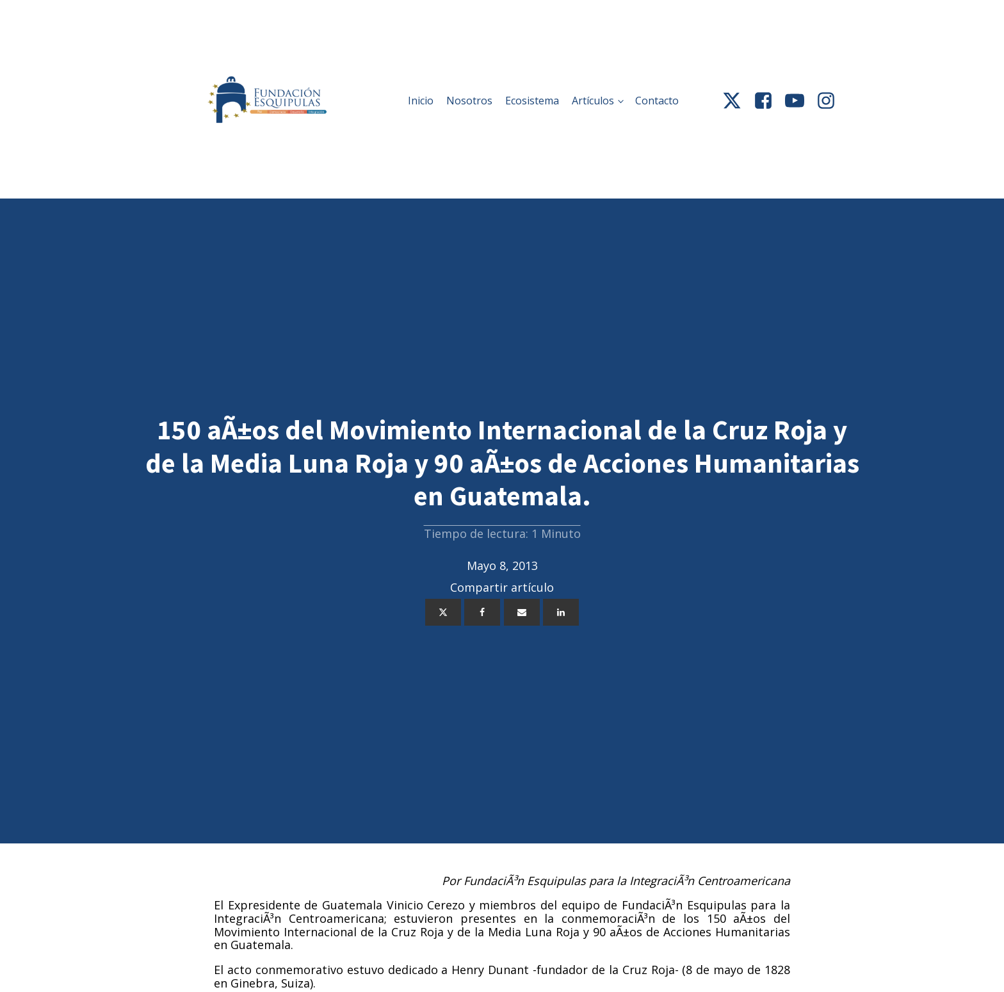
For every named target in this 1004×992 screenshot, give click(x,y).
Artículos (593, 101)
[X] (443, 612)
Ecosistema (532, 101)
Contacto (657, 101)
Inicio (420, 101)
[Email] (522, 612)
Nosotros (469, 101)
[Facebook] (482, 612)
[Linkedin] (561, 612)
